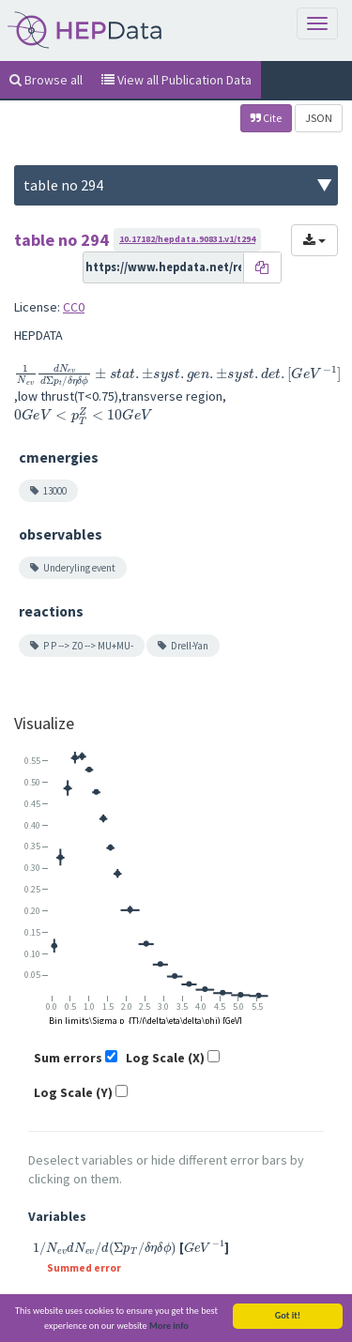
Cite (266, 118)
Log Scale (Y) (73, 1092)
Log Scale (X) (165, 1057)
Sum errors (68, 1057)
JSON (318, 118)
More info (169, 1328)
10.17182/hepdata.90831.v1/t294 (187, 239)
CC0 (73, 306)
